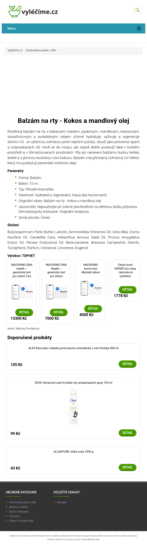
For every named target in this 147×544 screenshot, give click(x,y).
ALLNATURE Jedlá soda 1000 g (74, 451)
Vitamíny (14, 516)
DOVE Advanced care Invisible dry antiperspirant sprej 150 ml (73, 382)
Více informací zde (90, 539)
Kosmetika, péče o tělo (22, 502)
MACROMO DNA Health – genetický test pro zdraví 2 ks (21, 270)
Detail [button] (24, 312)
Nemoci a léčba (18, 506)
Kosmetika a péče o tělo (41, 50)
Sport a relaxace (19, 511)
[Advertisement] (73, 87)
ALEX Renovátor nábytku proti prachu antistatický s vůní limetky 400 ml (73, 348)
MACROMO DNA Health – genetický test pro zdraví (56, 270)
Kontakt (61, 502)
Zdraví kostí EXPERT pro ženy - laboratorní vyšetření (125, 270)
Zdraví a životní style (21, 520)
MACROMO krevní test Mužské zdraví (91, 268)
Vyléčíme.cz (14, 50)
